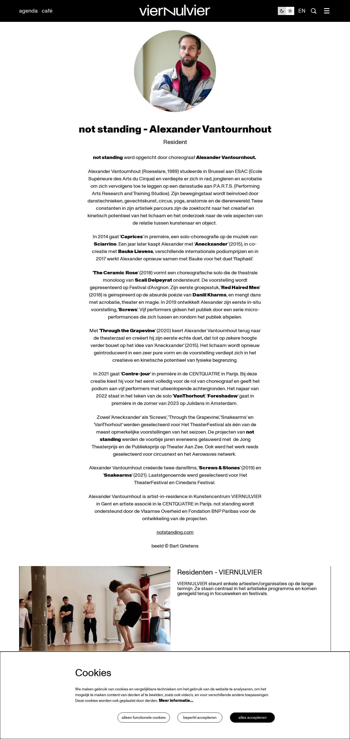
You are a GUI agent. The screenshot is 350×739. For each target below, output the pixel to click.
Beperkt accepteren (200, 717)
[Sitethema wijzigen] (286, 11)
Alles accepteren (252, 717)
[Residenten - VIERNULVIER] (94, 608)
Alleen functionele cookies (144, 717)
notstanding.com (175, 532)
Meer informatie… (176, 700)
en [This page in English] (301, 11)
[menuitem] (28, 11)
